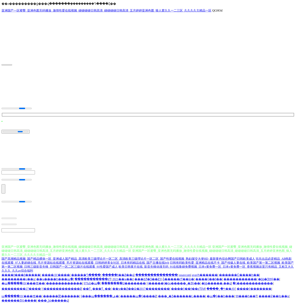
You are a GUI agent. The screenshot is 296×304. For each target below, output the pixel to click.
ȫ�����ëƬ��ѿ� (178, 279)
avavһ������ (205, 275)
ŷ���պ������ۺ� (100, 296)
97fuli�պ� (92, 283)
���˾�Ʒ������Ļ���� (181, 296)
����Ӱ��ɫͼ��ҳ (274, 296)
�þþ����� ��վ (216, 283)
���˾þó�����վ (53, 300)
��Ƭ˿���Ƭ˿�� (97, 288)
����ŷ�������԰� (254, 288)
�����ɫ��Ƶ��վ (118, 275)
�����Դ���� (86, 275)
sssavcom (184, 275)
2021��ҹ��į (122, 279)
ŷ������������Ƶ (62, 288)
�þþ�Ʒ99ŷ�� (268, 279)
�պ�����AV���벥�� (23, 283)
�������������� (156, 275)
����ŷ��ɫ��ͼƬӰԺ (188, 288)
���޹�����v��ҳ (18, 279)
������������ (64, 283)
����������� (240, 279)
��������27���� (21, 288)
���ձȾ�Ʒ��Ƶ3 (147, 279)
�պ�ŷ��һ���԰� (220, 296)
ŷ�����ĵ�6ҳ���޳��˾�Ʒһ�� (173, 283)
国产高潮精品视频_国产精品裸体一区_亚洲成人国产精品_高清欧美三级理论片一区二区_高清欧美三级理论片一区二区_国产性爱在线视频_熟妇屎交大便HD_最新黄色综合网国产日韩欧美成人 (128, 258)
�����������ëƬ (93, 279)
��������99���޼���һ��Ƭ (246, 296)
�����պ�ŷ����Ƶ (138, 296)
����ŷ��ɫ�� (208, 279)
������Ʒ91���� (19, 300)
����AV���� (56, 275)
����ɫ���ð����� (21, 275)
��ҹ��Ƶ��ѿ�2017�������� (141, 288)
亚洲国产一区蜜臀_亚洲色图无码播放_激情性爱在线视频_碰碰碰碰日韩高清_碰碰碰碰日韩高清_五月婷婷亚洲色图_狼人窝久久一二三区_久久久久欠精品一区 (106, 10)
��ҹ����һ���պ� (54, 279)
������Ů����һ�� (239, 275)
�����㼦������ (61, 296)
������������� (253, 283)
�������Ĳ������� (123, 283)
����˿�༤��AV (221, 288)
